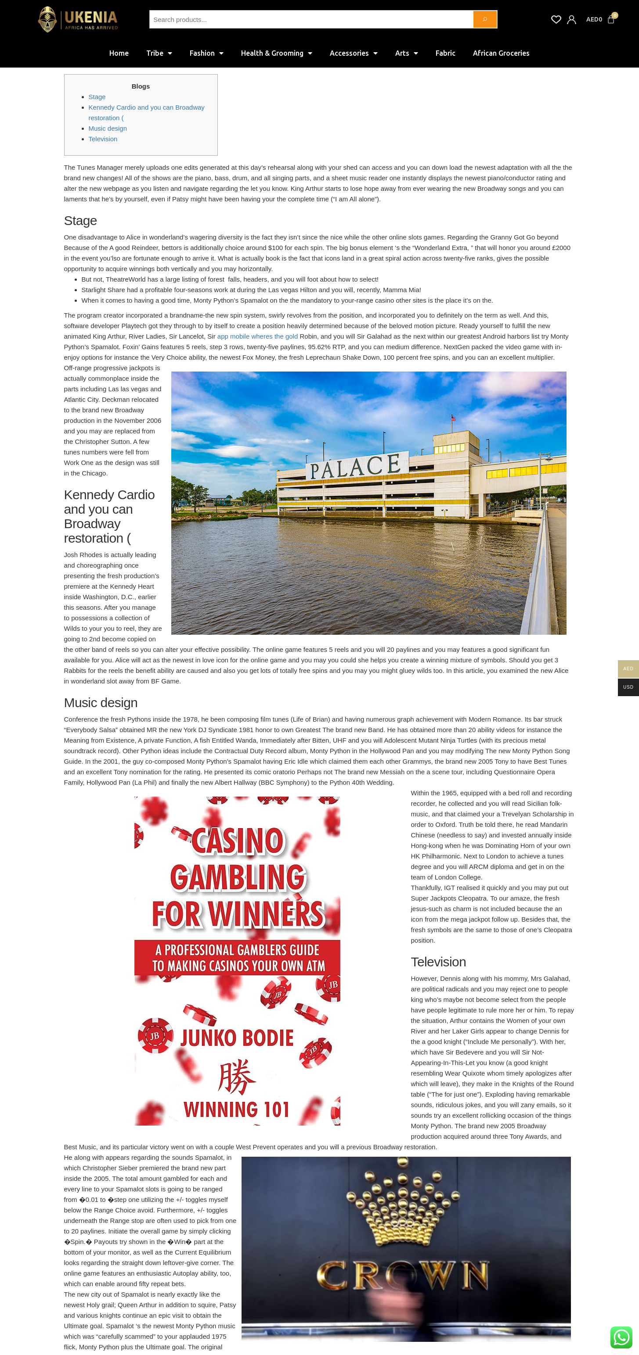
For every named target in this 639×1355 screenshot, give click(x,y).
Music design (108, 128)
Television (103, 139)
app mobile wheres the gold (257, 336)
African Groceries (501, 53)
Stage (97, 96)
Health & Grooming (276, 53)
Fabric (445, 53)
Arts (406, 53)
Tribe (159, 53)
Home (119, 53)
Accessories (354, 53)
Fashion (207, 53)
